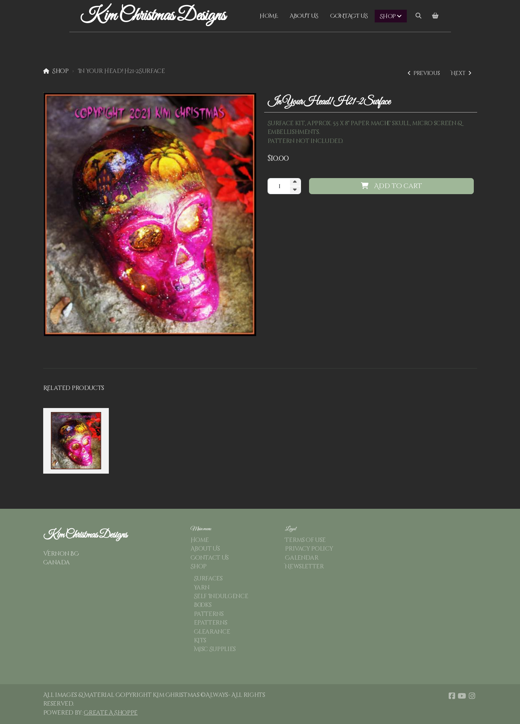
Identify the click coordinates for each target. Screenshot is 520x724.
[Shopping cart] (435, 16)
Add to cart (391, 185)
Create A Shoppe (111, 713)
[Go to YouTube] (462, 696)
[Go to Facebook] (452, 696)
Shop (60, 71)
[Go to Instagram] (472, 696)
